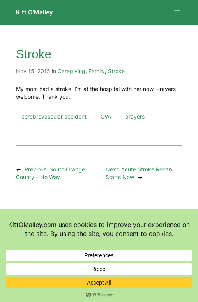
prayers (135, 116)
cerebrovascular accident (54, 116)
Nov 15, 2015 (33, 71)
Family (96, 71)
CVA (106, 116)
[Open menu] (177, 12)
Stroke (116, 71)
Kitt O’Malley (34, 12)
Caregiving (71, 71)
